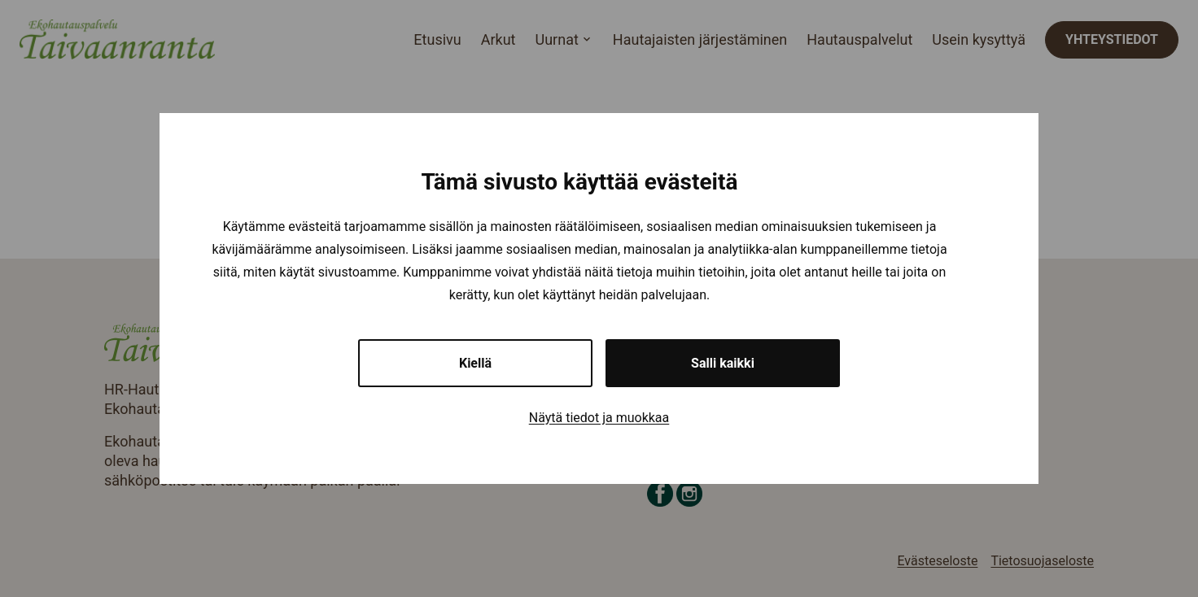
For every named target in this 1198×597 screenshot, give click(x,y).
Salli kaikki (722, 363)
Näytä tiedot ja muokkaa (599, 417)
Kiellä (475, 363)
